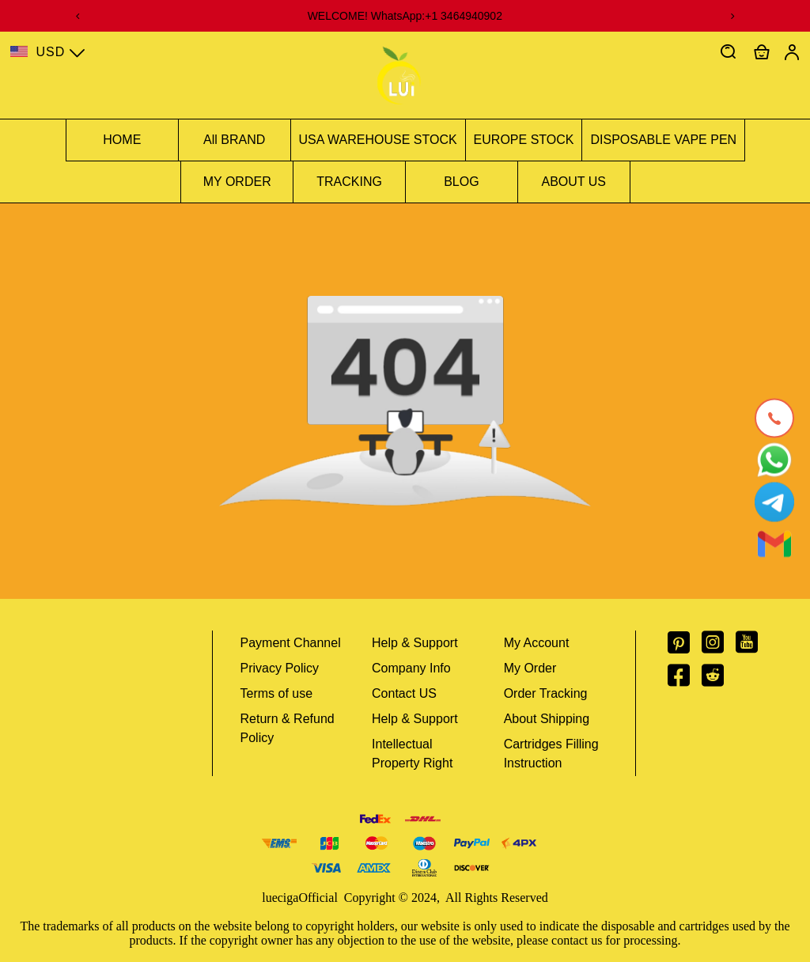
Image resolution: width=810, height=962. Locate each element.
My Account (537, 643)
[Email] (774, 544)
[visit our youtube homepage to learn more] (753, 647)
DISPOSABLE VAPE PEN (663, 139)
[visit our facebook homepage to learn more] (685, 680)
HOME (122, 139)
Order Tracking (546, 693)
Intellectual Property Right (412, 753)
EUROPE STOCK (524, 139)
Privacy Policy (280, 668)
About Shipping (547, 718)
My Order (530, 668)
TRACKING (349, 181)
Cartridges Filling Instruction (551, 753)
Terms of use (276, 693)
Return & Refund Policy (287, 728)
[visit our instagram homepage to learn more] (719, 647)
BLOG (461, 181)
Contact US (404, 693)
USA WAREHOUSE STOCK (378, 139)
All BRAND (234, 139)
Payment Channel (290, 643)
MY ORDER (237, 181)
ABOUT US (574, 181)
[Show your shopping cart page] (761, 52)
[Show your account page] (792, 52)
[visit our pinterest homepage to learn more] (685, 647)
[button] (728, 52)
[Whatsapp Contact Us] (774, 460)
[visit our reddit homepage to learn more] (719, 680)
